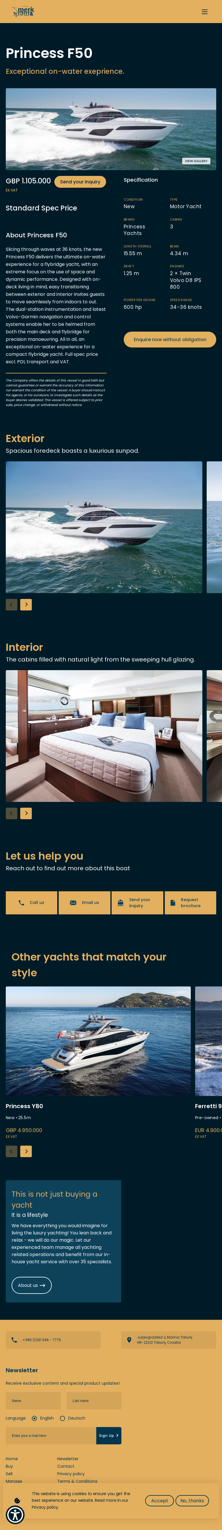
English (47, 1418)
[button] (26, 604)
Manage (14, 1481)
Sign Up (109, 1435)
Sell (9, 1474)
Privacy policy (71, 1474)
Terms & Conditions (77, 1481)
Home (12, 1459)
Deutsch (76, 1418)
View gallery (196, 161)
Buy (9, 1466)
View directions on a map (168, 1340)
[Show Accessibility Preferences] (15, 1514)
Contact (65, 1466)
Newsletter (68, 1459)
